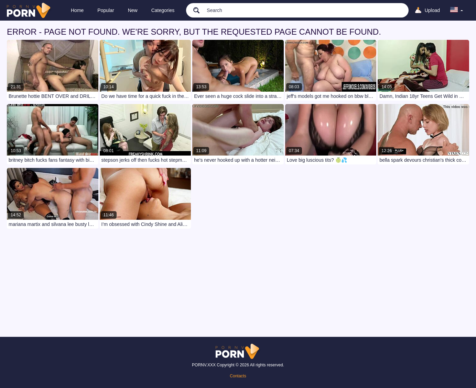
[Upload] (427, 10)
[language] (456, 10)
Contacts (238, 376)
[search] (193, 10)
